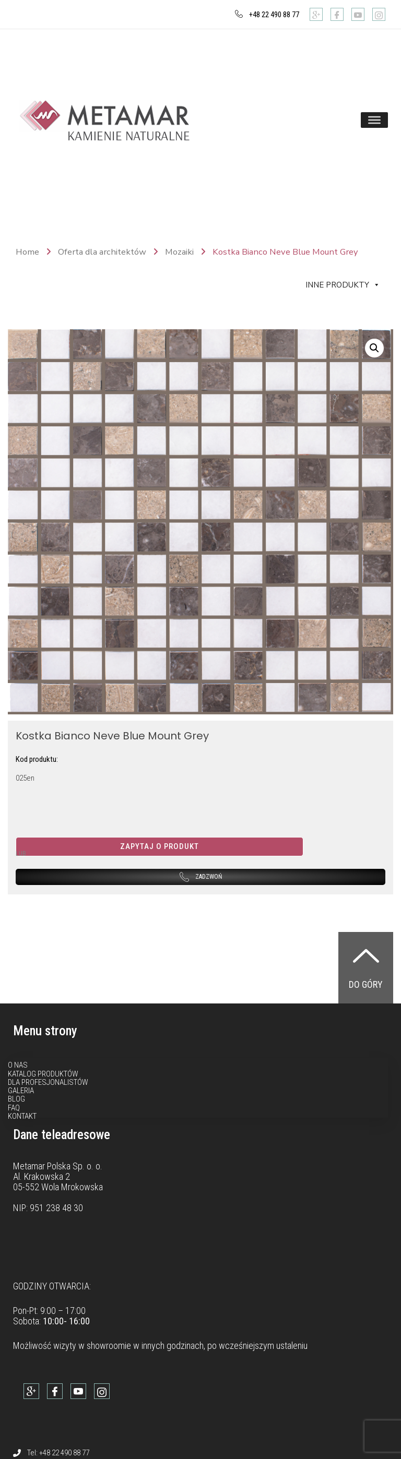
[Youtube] (357, 14)
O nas (18, 1065)
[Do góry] (366, 955)
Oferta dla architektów (102, 252)
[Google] (316, 14)
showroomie (109, 1345)
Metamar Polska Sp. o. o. (57, 1166)
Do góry (366, 984)
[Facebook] (337, 14)
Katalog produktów (43, 1074)
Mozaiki (179, 252)
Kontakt (22, 1116)
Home (27, 252)
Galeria (21, 1090)
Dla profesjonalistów (48, 1082)
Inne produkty (342, 285)
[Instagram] (378, 14)
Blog (16, 1099)
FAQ (14, 1108)
